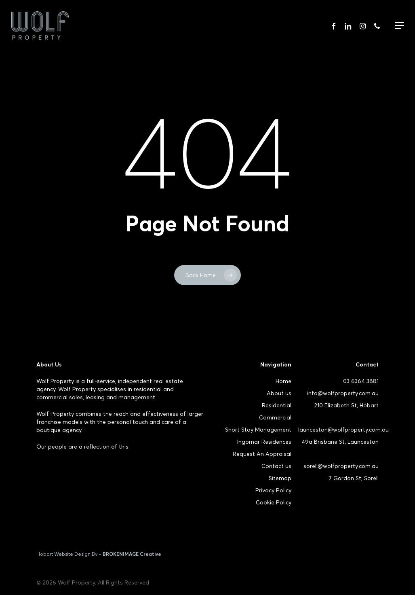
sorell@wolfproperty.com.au (341, 466)
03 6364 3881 (361, 381)
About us (279, 393)
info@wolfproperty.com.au (343, 393)
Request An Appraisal (262, 453)
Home (283, 381)
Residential (276, 405)
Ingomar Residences (264, 441)
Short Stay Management (258, 429)
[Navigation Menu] (399, 25)
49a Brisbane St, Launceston (340, 441)
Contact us (276, 466)
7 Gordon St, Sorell (354, 478)
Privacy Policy (273, 490)
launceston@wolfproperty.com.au (343, 429)
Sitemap (280, 478)
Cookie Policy (273, 502)
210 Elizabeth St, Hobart (346, 405)
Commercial (275, 417)
